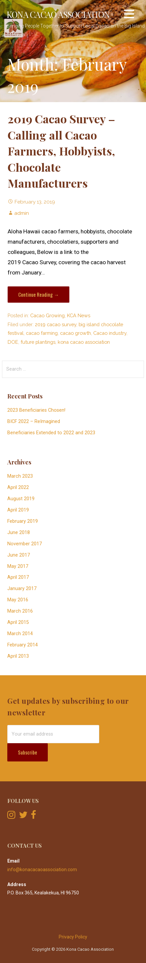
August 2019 (21, 499)
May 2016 (17, 600)
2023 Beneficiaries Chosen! (36, 410)
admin (21, 213)
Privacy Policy (73, 936)
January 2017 (21, 588)
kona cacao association (84, 342)
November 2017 (24, 544)
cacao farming (42, 333)
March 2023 (20, 476)
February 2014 (22, 645)
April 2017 (18, 577)
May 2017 (17, 566)
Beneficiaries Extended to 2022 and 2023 (51, 433)
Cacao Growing (47, 315)
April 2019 (18, 510)
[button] (129, 15)
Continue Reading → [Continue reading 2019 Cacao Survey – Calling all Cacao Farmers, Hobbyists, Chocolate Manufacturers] (38, 294)
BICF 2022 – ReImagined (33, 421)
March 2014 (20, 633)
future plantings (38, 342)
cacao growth (75, 333)
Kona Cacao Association (58, 14)
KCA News (78, 315)
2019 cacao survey (55, 324)
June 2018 (18, 532)
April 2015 (18, 622)
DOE (13, 342)
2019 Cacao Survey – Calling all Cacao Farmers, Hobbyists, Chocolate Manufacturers (61, 151)
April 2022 (18, 487)
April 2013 (18, 656)
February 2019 (22, 521)
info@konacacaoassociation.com (42, 869)
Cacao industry (109, 333)
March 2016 (20, 611)
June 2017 (18, 555)
